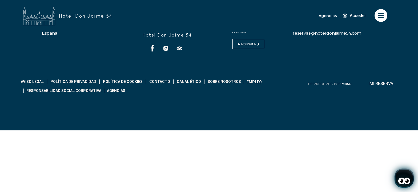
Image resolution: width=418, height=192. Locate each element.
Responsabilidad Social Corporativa (63, 91)
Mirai (346, 84)
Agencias (328, 15)
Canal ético (189, 81)
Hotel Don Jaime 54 (167, 35)
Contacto (159, 81)
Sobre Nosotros (224, 81)
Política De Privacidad (73, 81)
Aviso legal (32, 81)
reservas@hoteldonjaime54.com (327, 33)
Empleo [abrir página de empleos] (254, 82)
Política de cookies (123, 81)
